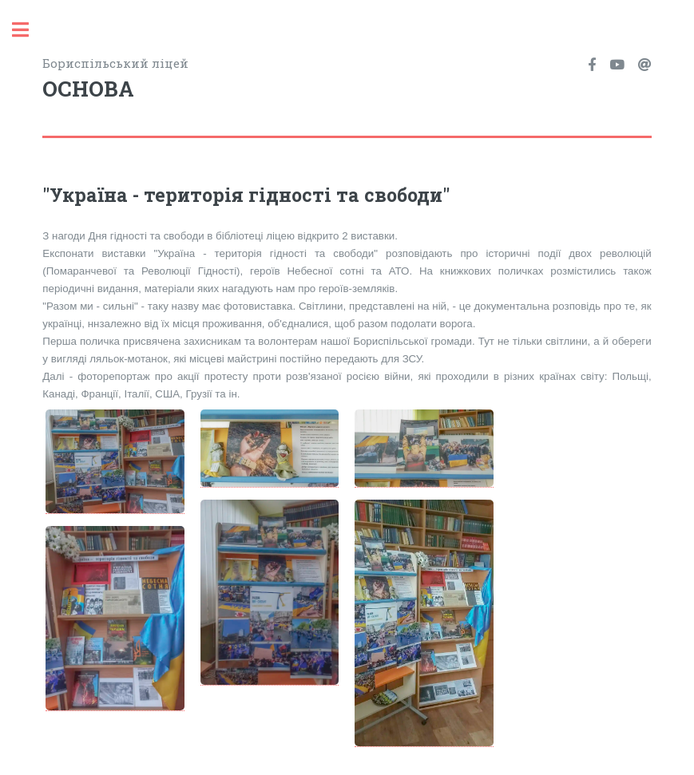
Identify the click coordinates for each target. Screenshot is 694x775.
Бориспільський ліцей (194, 80)
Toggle (29, 30)
